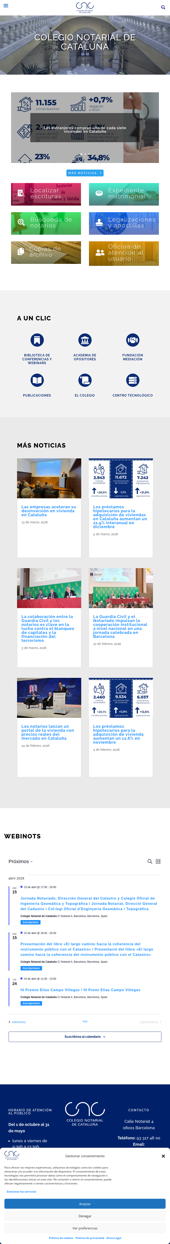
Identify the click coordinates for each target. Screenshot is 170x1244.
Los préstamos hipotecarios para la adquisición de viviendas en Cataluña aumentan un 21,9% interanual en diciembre (120, 517)
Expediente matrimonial (127, 193)
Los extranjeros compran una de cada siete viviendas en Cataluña (85, 136)
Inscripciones (31, 968)
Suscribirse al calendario (83, 1036)
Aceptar (85, 1212)
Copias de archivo (45, 251)
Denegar (85, 1224)
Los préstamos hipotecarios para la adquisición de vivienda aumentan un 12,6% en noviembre (118, 734)
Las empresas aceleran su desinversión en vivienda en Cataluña (48, 511)
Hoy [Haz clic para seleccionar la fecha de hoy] (85, 1021)
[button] (163, 1164)
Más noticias (82, 173)
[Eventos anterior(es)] (17, 1022)
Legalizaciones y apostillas (132, 222)
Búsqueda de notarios (51, 222)
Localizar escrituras (46, 193)
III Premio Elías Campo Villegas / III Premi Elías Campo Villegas (81, 990)
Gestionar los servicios (21, 1200)
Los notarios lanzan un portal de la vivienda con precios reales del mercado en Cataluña (47, 732)
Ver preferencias (85, 1236)
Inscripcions (31, 922)
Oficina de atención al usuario (125, 252)
